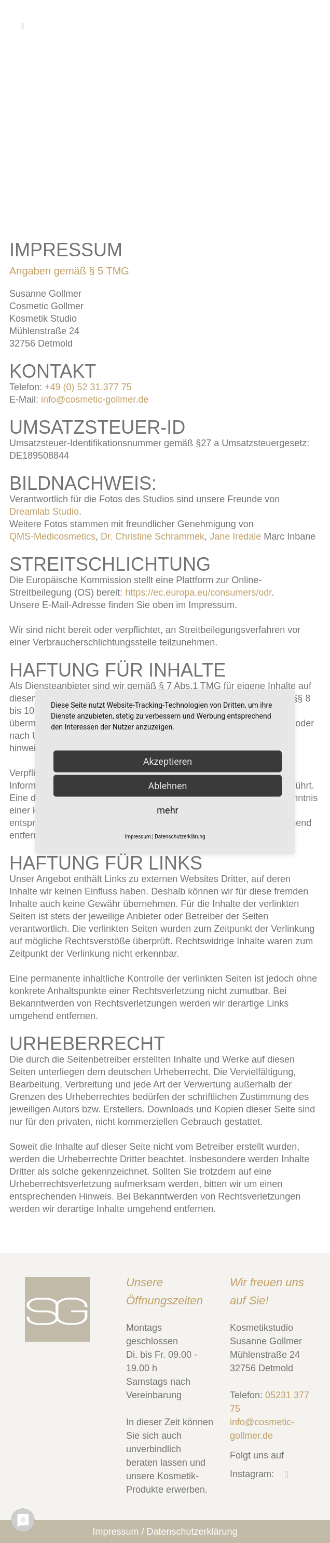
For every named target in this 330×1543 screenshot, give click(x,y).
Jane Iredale (235, 536)
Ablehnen (167, 785)
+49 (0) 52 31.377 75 (88, 387)
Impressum (115, 1531)
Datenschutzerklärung (191, 1531)
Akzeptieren (167, 761)
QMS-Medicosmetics (52, 536)
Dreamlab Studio (44, 511)
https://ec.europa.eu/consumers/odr (198, 592)
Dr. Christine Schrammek (152, 536)
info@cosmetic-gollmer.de (94, 399)
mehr (167, 810)
